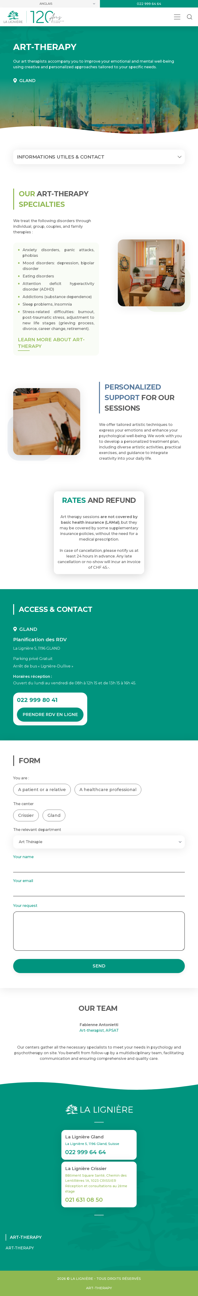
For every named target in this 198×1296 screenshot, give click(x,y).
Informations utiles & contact (100, 157)
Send (99, 966)
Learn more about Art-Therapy (51, 343)
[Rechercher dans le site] (189, 17)
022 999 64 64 (149, 4)
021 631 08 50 (84, 1199)
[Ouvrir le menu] (177, 16)
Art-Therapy (20, 1248)
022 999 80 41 (37, 700)
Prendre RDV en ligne (50, 714)
